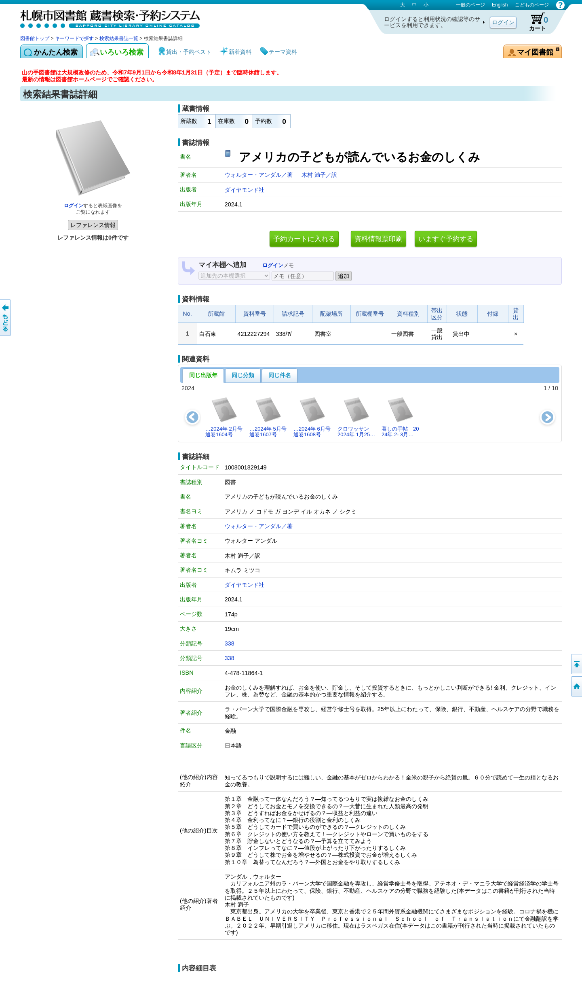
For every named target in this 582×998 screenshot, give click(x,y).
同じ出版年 (203, 375)
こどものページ (532, 5)
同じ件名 (279, 375)
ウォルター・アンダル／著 (259, 175)
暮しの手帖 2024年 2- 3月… (400, 416)
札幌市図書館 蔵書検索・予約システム (105, 17)
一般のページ (470, 5)
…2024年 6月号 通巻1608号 (312, 416)
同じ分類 (243, 375)
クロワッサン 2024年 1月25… (356, 416)
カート (534, 22)
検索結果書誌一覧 (118, 38)
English (500, 5)
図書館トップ (34, 38)
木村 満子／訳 (319, 175)
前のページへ (6, 317)
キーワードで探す (74, 38)
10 (555, 388)
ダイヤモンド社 (244, 190)
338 (229, 643)
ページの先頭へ (576, 664)
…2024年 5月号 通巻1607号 (268, 416)
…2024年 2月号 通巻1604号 (223, 416)
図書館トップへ (576, 686)
